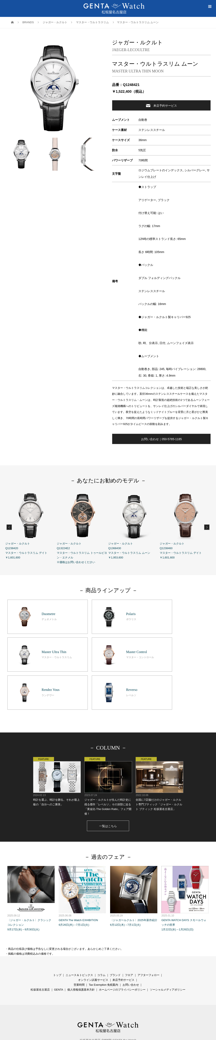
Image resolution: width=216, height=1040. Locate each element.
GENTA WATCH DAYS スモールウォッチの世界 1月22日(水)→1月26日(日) (185, 850)
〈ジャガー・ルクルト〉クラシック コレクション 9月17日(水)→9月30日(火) (31, 850)
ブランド (115, 926)
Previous (9, 527)
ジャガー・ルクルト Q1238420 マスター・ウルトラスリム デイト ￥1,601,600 (31, 524)
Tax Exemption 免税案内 (103, 936)
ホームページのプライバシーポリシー (122, 941)
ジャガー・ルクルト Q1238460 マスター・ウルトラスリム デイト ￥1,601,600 (185, 524)
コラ (100, 926)
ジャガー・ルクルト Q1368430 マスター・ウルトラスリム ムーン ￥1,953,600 (134, 524)
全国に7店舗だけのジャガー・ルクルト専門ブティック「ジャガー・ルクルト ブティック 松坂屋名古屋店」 (159, 735)
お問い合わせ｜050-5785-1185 (161, 439)
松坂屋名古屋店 (40, 941)
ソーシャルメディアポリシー (167, 941)
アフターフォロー (148, 926)
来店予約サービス (161, 105)
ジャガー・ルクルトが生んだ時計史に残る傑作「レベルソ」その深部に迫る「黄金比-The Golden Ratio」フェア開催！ (108, 738)
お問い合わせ (131, 936)
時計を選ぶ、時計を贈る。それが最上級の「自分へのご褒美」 (56, 733)
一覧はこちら (108, 777)
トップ (57, 926)
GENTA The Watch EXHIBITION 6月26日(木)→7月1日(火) (82, 848)
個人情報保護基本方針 (81, 941)
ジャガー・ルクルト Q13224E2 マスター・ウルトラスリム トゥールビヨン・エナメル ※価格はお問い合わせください (82, 527)
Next (206, 527)
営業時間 (79, 936)
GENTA (58, 941)
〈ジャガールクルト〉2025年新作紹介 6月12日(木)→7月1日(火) (133, 848)
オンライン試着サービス (93, 931)
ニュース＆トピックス (79, 926)
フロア (129, 926)
